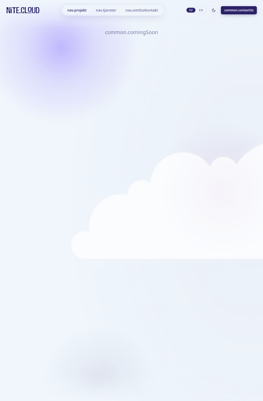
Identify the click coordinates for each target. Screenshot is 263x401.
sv (191, 10)
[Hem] (23, 10)
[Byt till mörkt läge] (214, 10)
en (201, 10)
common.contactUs (238, 10)
